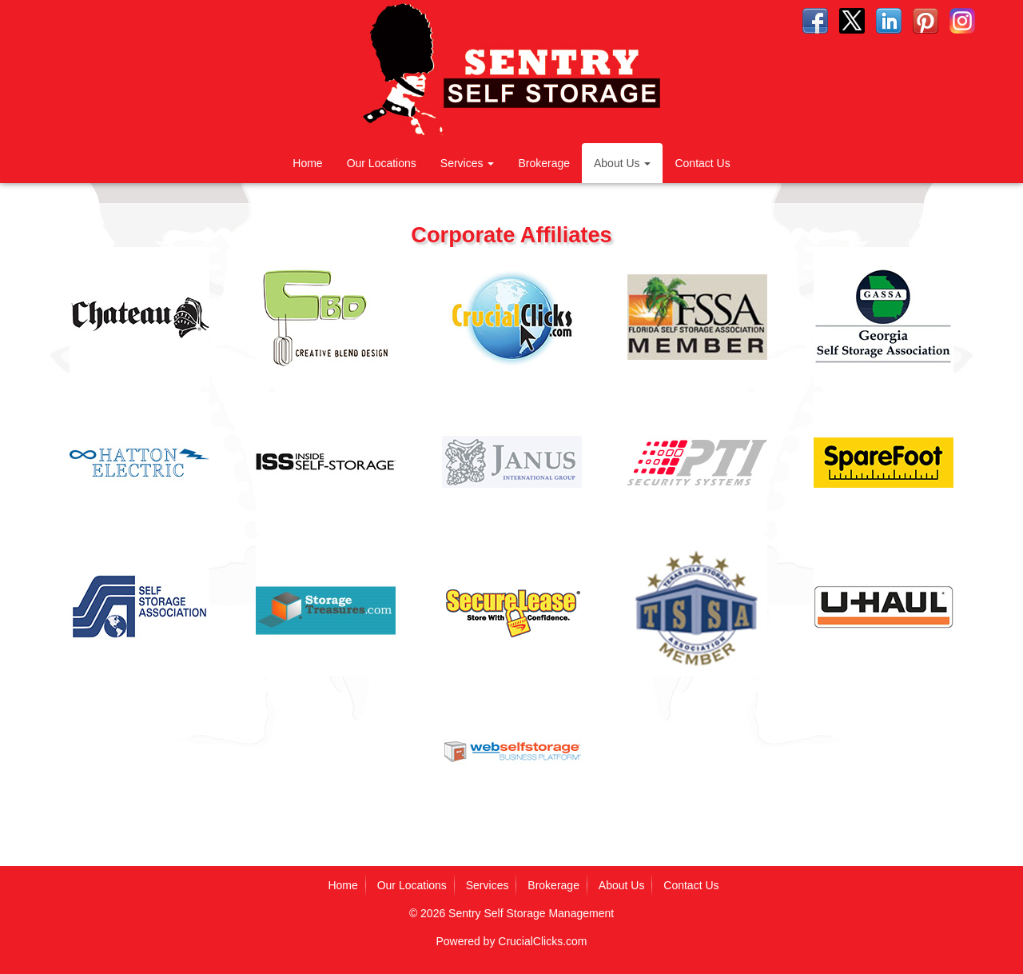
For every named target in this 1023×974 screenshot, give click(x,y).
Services (467, 163)
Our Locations (381, 163)
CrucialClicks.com (542, 941)
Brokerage (544, 163)
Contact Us (702, 163)
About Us (622, 163)
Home (307, 163)
